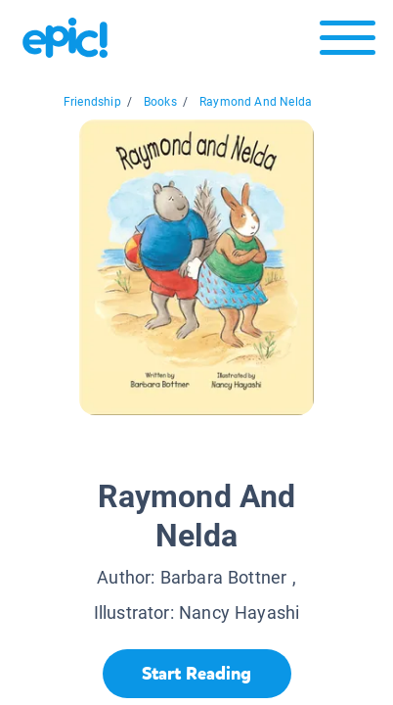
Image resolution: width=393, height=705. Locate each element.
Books (160, 102)
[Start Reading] (197, 673)
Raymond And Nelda (255, 102)
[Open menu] (347, 43)
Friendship (92, 102)
